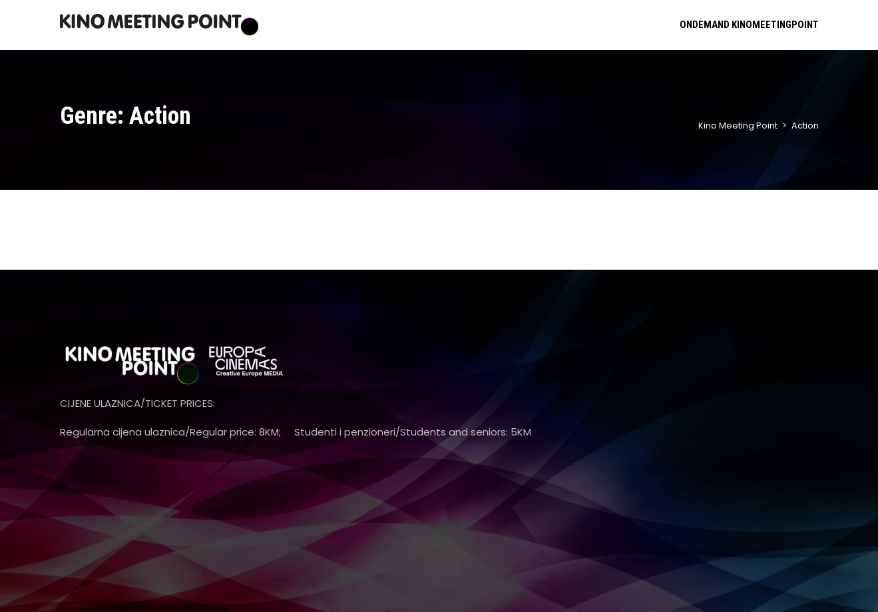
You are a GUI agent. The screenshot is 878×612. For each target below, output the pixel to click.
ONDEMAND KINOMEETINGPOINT (749, 25)
